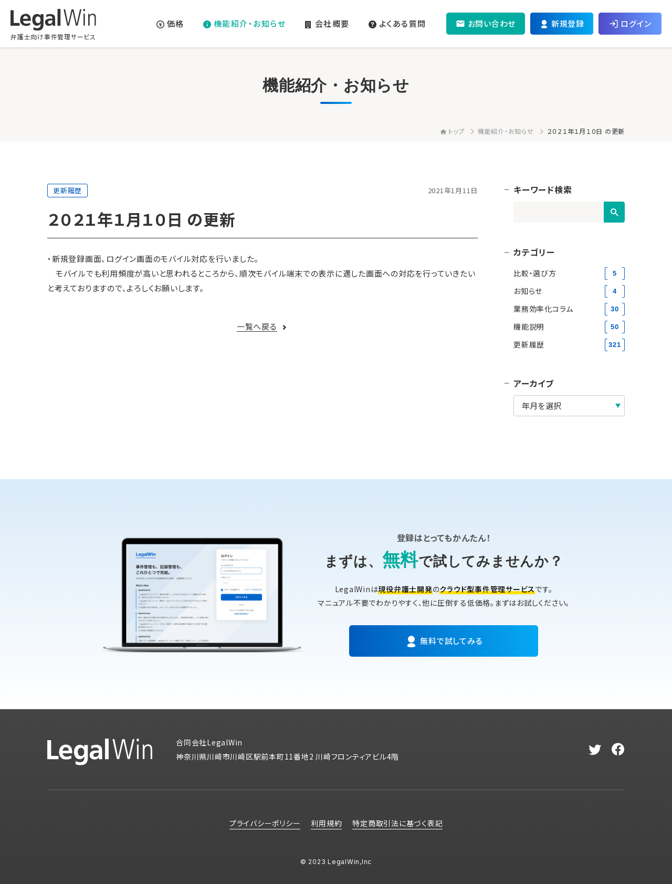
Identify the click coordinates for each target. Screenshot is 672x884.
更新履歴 (67, 190)
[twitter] (595, 749)
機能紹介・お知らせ (506, 131)
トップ (452, 131)
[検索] (614, 212)
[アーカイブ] (569, 405)
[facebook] (618, 749)
